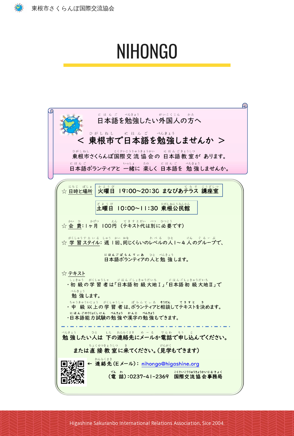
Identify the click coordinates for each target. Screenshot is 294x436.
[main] (147, 53)
